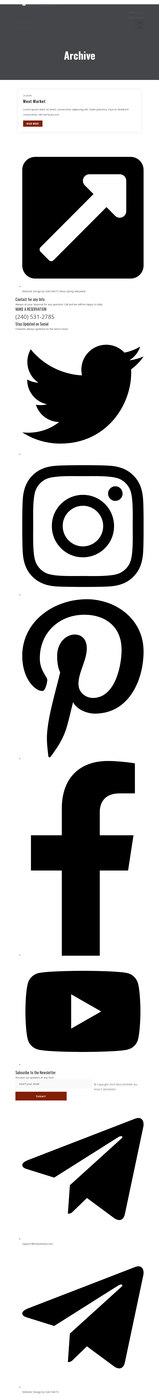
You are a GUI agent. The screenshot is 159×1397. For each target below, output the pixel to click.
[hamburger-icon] (140, 22)
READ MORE (33, 123)
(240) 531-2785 (34, 317)
